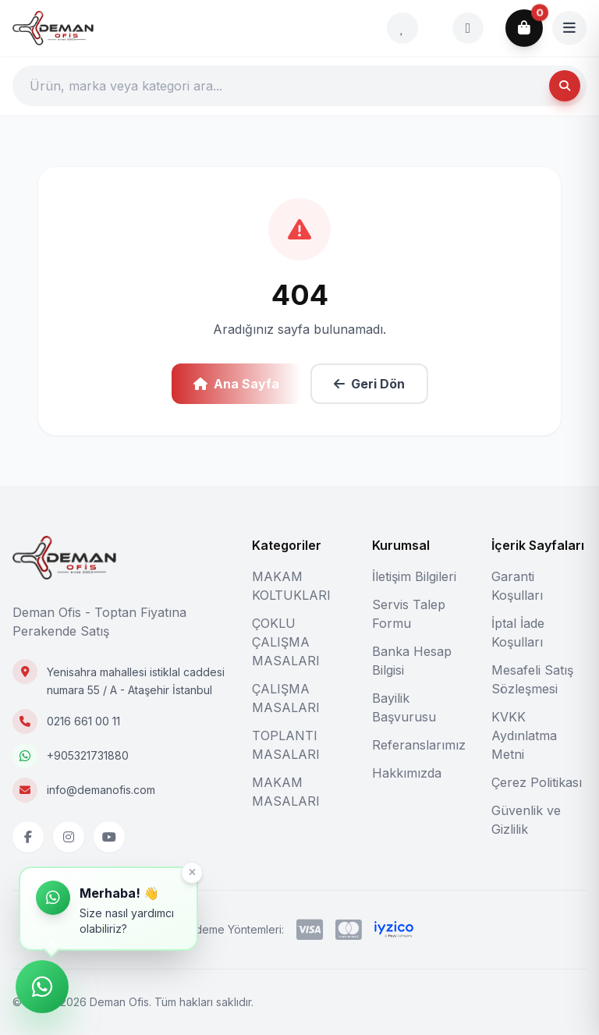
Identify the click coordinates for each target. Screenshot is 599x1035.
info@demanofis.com (101, 789)
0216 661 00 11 (83, 721)
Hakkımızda (406, 773)
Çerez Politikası (536, 782)
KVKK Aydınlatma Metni (524, 735)
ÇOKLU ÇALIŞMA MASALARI (286, 641)
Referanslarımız (419, 745)
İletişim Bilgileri (414, 576)
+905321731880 (88, 755)
